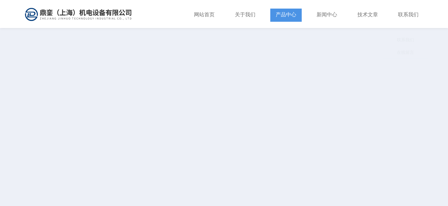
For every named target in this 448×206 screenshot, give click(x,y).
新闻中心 (327, 14)
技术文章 (367, 14)
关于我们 (245, 14)
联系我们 (408, 14)
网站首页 (204, 14)
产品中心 (286, 14)
